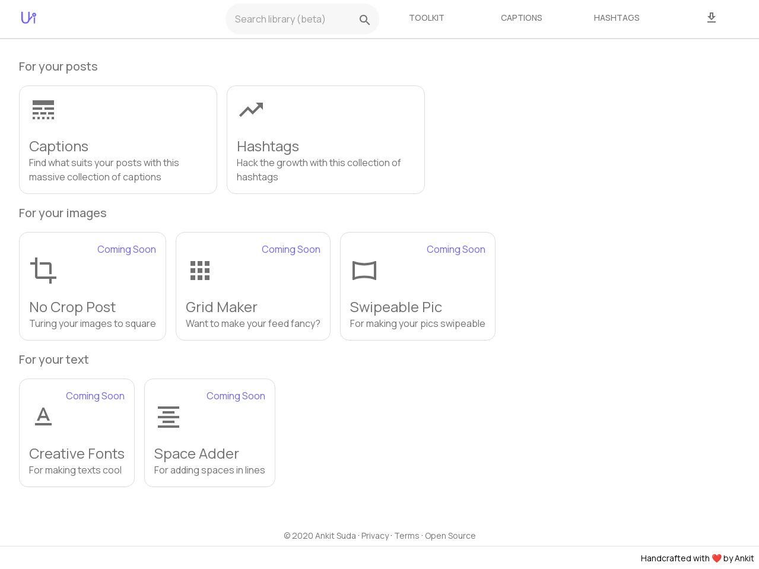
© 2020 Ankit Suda (320, 535)
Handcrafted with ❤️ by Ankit (697, 558)
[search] (365, 20)
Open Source (450, 535)
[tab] (426, 18)
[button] (118, 139)
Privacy (375, 535)
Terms (407, 535)
